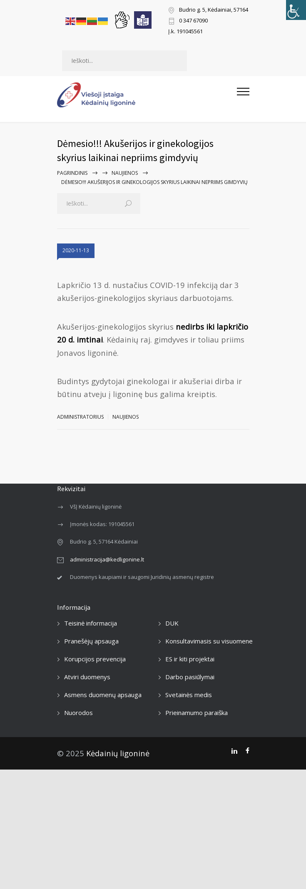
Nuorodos (78, 712)
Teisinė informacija (90, 623)
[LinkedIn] (234, 750)
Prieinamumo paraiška (196, 712)
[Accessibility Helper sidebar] (296, 10)
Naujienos (125, 172)
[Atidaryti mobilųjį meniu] (243, 94)
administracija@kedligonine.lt (107, 559)
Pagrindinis (72, 172)
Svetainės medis (188, 694)
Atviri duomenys (87, 677)
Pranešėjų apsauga (91, 641)
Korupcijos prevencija (95, 659)
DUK (172, 623)
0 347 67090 (193, 21)
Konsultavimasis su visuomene (209, 641)
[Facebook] (247, 750)
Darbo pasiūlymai (189, 677)
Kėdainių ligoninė (117, 753)
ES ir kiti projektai (189, 659)
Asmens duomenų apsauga (103, 694)
